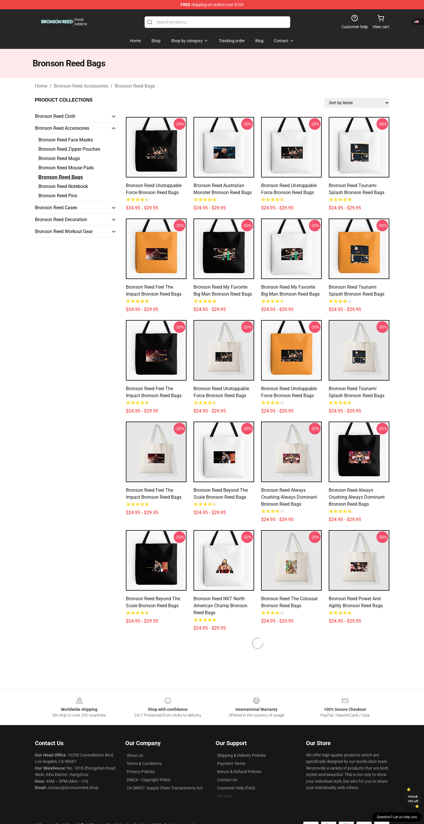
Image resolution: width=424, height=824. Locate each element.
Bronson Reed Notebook (63, 186)
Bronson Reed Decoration (61, 219)
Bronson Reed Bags (135, 86)
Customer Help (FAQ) (236, 774)
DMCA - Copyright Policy (148, 765)
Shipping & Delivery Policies (241, 741)
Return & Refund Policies (239, 757)
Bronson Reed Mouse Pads (66, 168)
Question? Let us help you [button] (397, 817)
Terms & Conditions (144, 749)
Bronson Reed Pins (57, 195)
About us (135, 741)
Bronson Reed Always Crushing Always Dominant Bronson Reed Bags (289, 497)
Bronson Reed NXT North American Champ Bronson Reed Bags (220, 605)
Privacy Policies (141, 757)
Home (41, 86)
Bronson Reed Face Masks (65, 140)
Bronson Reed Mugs (59, 158)
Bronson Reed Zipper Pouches (69, 149)
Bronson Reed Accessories (81, 86)
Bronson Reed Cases (56, 207)
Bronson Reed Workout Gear (64, 231)
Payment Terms (231, 749)
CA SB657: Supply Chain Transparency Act (165, 774)
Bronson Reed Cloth (55, 116)
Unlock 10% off (413, 799)
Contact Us (227, 765)
